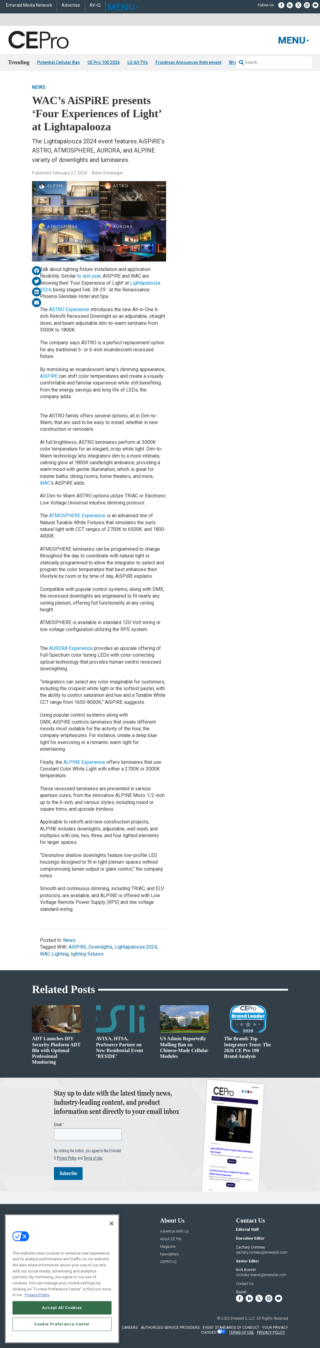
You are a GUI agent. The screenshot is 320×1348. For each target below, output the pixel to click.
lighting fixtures (87, 954)
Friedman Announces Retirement (188, 62)
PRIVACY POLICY (271, 1332)
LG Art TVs (137, 62)
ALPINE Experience (84, 762)
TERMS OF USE (241, 1332)
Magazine (168, 1247)
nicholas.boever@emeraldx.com (261, 1275)
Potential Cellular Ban (58, 62)
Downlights (100, 947)
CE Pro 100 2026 (103, 62)
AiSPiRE (49, 376)
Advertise (71, 5)
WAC (45, 483)
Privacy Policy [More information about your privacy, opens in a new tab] (37, 1295)
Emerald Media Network (29, 5)
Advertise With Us (174, 1232)
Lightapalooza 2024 (136, 947)
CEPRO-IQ (168, 1262)
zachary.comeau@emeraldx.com (261, 1252)
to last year (89, 276)
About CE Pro (170, 1239)
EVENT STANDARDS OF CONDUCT (231, 1327)
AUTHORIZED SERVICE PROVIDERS (170, 1327)
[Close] (111, 1223)
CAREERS (130, 1327)
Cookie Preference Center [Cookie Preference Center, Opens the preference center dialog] (62, 1324)
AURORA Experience (71, 648)
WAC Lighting (54, 954)
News (38, 87)
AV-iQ (95, 5)
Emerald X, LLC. (243, 1318)
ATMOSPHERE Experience (77, 515)
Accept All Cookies (62, 1307)
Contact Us (245, 1284)
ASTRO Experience (69, 309)
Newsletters (169, 1254)
